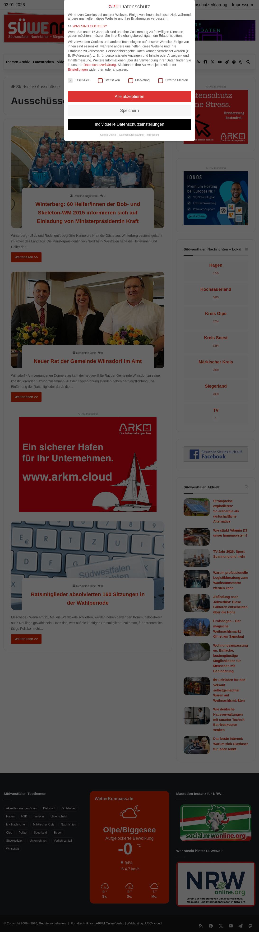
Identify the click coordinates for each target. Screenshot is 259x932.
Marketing (138, 80)
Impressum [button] (153, 134)
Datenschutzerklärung (99, 65)
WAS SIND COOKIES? (90, 26)
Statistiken (109, 80)
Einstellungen (78, 69)
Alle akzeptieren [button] (129, 96)
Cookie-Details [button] (108, 134)
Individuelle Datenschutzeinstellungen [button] (129, 124)
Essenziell (78, 80)
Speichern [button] (129, 110)
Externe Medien (173, 80)
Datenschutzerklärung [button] (131, 134)
